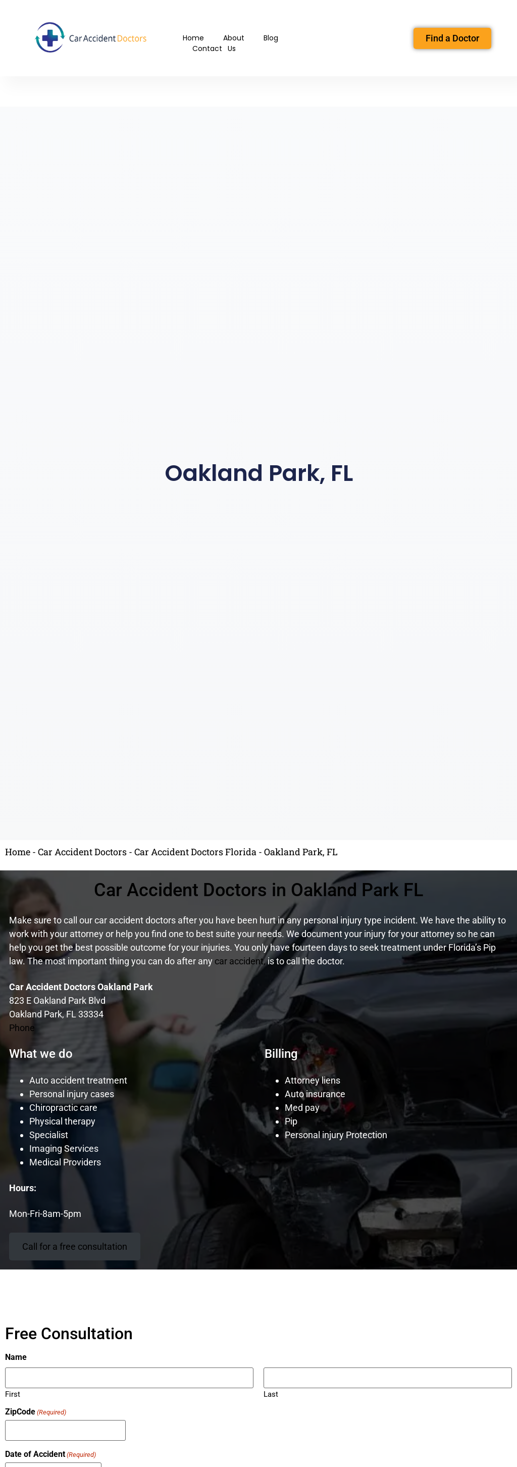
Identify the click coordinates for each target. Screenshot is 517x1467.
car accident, (240, 961)
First (12, 1394)
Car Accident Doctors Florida (195, 852)
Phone (22, 1027)
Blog (271, 38)
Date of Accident (50, 1454)
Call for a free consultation (74, 1246)
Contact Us (214, 48)
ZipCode (35, 1412)
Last (271, 1394)
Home (193, 38)
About (233, 38)
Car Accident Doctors (82, 852)
